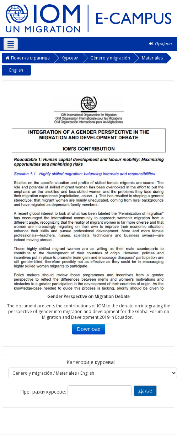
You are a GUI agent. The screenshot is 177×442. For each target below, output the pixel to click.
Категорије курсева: (90, 362)
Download (89, 329)
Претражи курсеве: (44, 391)
